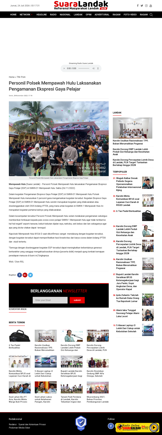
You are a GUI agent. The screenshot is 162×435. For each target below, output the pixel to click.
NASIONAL (65, 14)
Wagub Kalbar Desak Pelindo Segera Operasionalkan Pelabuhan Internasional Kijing (128, 184)
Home (12, 77)
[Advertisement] (81, 40)
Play (154, 427)
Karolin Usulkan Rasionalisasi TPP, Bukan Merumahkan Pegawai (44, 349)
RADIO (53, 14)
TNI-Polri (21, 77)
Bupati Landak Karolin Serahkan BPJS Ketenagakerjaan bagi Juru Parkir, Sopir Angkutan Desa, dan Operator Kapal (71, 377)
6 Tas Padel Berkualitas (14, 346)
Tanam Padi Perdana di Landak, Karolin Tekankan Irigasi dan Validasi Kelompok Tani (71, 402)
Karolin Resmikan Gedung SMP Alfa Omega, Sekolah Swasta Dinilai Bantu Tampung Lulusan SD (97, 376)
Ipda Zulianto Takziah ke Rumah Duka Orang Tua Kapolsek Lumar (127, 298)
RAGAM (116, 14)
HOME (13, 14)
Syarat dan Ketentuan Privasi (32, 424)
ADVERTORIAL (102, 14)
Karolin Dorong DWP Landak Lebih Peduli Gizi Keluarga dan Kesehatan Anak (70, 349)
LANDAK (78, 14)
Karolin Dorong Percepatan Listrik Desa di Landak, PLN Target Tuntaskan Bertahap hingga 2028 (97, 350)
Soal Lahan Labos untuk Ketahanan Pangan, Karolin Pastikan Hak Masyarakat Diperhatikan (43, 403)
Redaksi (13, 424)
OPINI (88, 14)
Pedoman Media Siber (19, 427)
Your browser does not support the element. (81, 68)
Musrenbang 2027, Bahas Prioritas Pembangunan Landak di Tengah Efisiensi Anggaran (98, 402)
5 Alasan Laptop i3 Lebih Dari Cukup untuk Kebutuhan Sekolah (44, 375)
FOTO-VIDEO (130, 14)
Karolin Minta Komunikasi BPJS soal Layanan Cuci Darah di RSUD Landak (20, 375)
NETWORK (25, 14)
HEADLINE (42, 14)
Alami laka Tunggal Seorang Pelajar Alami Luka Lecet (127, 313)
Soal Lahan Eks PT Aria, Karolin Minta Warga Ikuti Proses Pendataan (18, 400)
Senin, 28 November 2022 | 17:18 (20, 96)
